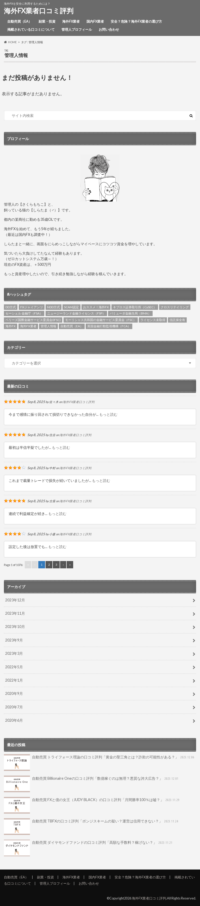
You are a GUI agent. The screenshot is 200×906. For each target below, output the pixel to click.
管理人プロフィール (76, 29)
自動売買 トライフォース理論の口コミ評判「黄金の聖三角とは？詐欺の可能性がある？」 (99, 762)
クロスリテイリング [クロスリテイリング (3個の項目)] (175, 307)
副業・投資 (47, 21)
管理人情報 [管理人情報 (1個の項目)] (48, 326)
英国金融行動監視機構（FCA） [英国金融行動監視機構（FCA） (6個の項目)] (109, 326)
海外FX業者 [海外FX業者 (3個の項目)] (28, 326)
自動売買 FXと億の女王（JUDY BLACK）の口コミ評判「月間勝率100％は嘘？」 (92, 805)
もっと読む (108, 414)
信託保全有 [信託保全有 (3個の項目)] (177, 320)
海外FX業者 (71, 21)
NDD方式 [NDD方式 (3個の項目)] (53, 307)
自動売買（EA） (19, 21)
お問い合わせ (109, 29)
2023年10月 (15, 626)
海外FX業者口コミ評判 (38, 11)
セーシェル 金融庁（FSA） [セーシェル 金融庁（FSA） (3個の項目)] (24, 313)
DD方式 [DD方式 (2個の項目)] (10, 307)
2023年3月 (14, 653)
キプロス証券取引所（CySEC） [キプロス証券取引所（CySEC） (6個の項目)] (135, 307)
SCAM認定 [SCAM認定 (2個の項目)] (71, 307)
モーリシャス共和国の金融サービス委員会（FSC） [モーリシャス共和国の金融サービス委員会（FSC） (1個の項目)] (100, 320)
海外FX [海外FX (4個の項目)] (10, 326)
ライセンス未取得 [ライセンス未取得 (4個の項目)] (152, 320)
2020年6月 (14, 720)
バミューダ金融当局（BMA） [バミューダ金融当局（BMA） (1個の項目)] (130, 313)
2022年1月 (14, 680)
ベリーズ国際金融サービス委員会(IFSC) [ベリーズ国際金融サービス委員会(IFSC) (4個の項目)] (33, 320)
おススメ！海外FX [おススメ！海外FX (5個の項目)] (96, 307)
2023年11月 (15, 613)
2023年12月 (15, 600)
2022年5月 (14, 667)
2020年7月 (14, 707)
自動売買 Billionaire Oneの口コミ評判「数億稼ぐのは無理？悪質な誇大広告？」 (91, 784)
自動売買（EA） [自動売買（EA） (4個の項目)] (71, 326)
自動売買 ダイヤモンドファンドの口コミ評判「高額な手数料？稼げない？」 (88, 848)
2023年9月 (14, 640)
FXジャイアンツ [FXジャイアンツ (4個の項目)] (31, 307)
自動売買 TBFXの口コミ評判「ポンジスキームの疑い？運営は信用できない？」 (91, 826)
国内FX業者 (95, 21)
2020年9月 (14, 693)
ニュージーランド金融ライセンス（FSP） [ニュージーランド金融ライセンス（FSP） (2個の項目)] (76, 313)
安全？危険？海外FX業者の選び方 (136, 21)
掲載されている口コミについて (31, 29)
